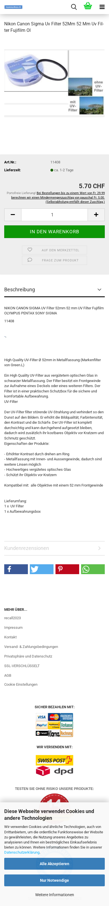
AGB (7, 675)
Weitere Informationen (54, 894)
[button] (12, 214)
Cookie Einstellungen (20, 684)
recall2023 (12, 618)
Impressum (13, 627)
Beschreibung (19, 289)
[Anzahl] (54, 214)
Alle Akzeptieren (54, 863)
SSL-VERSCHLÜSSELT (22, 666)
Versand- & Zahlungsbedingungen (31, 647)
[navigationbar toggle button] (102, 7)
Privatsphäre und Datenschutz (28, 656)
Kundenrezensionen (26, 548)
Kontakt (10, 637)
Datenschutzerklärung (21, 852)
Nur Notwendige (54, 880)
